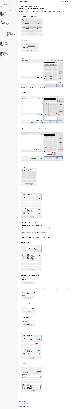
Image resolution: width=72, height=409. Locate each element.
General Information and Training (5, 11)
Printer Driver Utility (4, 41)
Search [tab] (14, 1)
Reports (2, 43)
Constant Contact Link (4, 53)
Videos (3, 39)
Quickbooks (3, 51)
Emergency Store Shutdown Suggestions (6, 10)
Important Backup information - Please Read (7, 5)
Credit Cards (5, 36)
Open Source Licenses (4, 8)
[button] (68, 4)
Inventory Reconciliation (4, 56)
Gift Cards (5, 26)
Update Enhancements (4, 59)
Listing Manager (3, 55)
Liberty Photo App (4, 49)
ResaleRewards (7, 31)
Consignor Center (4, 45)
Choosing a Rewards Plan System (9, 29)
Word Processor (3, 52)
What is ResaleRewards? (9, 32)
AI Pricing (3, 18)
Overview (4, 22)
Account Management (4, 15)
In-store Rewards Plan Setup (24, 406)
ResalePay (3, 40)
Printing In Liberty (4, 42)
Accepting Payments (6, 25)
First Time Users (3, 9)
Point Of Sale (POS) (4, 21)
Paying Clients (3, 19)
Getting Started (3, 12)
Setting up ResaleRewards (9, 33)
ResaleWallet (3, 20)
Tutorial (2, 14)
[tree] (9, 31)
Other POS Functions (6, 35)
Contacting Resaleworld (4, 4)
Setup (2, 13)
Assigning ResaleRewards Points (10, 34)
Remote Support (3, 6)
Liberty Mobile (3, 46)
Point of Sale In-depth (5, 23)
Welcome (3, 3)
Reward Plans (5, 27)
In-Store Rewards (7, 30)
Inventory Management (4, 16)
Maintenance (3, 57)
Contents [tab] (5, 1)
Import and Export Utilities (5, 54)
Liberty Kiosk (3, 47)
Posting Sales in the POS (7, 24)
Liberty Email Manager (4, 44)
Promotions (5, 37)
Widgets (2, 50)
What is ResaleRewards (23, 401)
